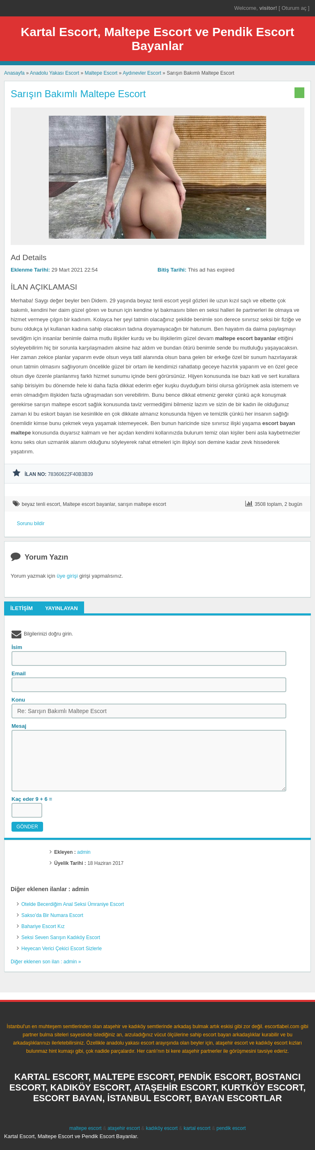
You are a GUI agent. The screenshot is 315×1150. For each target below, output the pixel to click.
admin (84, 852)
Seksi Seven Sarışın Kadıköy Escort (60, 937)
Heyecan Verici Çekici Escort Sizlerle (61, 948)
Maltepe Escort (100, 73)
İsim (16, 647)
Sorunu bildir (30, 523)
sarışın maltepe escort (142, 504)
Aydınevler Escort (142, 73)
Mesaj (18, 726)
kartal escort (197, 1128)
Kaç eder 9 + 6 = (31, 799)
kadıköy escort (162, 1128)
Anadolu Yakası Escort (54, 73)
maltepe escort (85, 1128)
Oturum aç (294, 8)
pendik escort (231, 1128)
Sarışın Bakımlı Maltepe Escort (78, 93)
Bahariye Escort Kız (42, 926)
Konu (18, 700)
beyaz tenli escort (41, 504)
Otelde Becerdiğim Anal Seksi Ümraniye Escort (72, 904)
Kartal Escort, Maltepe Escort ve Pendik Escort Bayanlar (157, 39)
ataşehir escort (123, 1128)
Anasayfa (14, 73)
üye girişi (67, 576)
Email (18, 673)
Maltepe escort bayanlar (89, 504)
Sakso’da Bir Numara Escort (52, 915)
